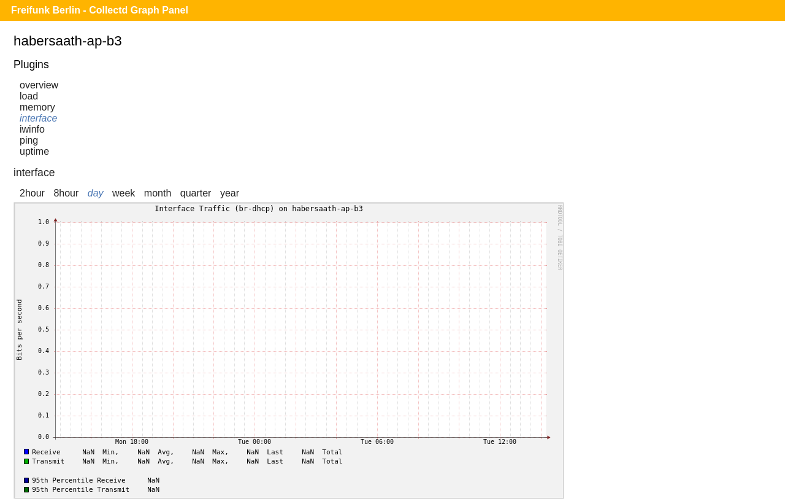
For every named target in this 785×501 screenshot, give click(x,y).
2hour (32, 193)
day (96, 193)
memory (37, 107)
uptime (34, 151)
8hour (65, 193)
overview (39, 85)
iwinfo (32, 129)
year (229, 193)
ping (29, 140)
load (29, 96)
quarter (196, 193)
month (157, 193)
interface (38, 118)
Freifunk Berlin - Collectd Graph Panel (99, 10)
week (123, 193)
